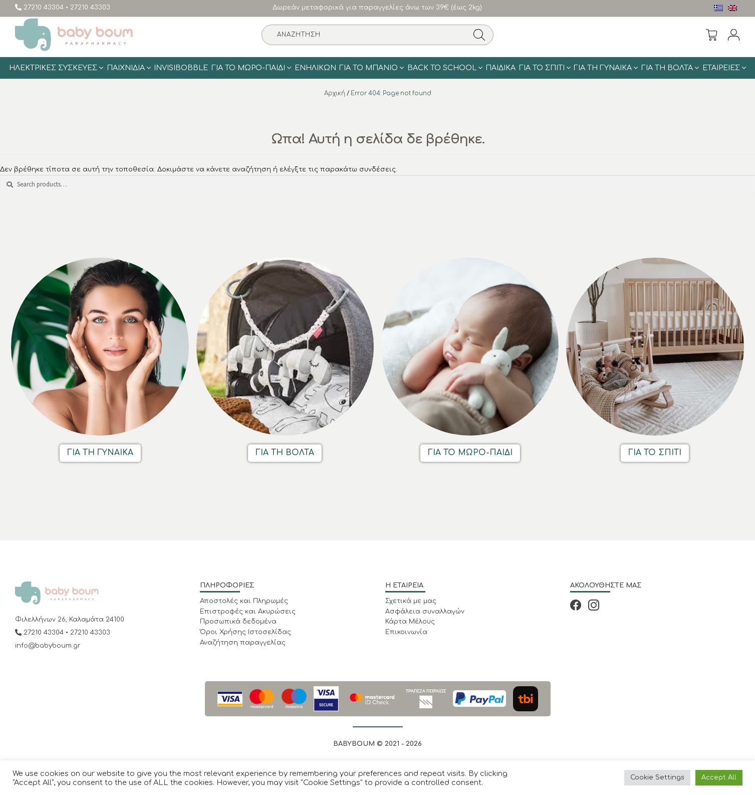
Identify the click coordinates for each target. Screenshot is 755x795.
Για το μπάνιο (368, 68)
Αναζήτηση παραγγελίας (243, 642)
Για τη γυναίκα (603, 68)
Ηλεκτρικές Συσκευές (53, 68)
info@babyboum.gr (48, 645)
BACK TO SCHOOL (441, 68)
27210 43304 (40, 7)
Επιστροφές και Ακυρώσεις (248, 611)
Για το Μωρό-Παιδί (248, 68)
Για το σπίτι (542, 68)
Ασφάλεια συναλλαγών (424, 611)
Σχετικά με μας (410, 601)
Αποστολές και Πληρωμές (244, 601)
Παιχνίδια (126, 68)
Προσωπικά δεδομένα (238, 621)
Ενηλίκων (315, 68)
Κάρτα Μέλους (410, 621)
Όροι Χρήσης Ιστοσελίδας (245, 632)
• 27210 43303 (88, 7)
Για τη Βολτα (667, 68)
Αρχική (334, 93)
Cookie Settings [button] (657, 777)
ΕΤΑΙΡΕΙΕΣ (721, 68)
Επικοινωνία (406, 632)
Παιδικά (500, 68)
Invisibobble (181, 68)
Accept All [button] (718, 777)
